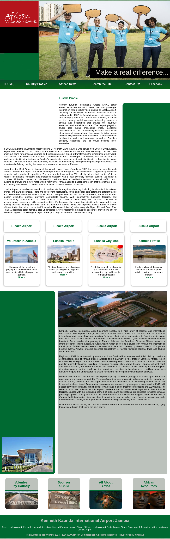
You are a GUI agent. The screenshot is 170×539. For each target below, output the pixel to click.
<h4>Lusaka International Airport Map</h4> (112, 440)
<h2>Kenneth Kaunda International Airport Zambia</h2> (85, 40)
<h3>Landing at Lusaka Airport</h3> (27, 311)
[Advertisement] (31, 124)
